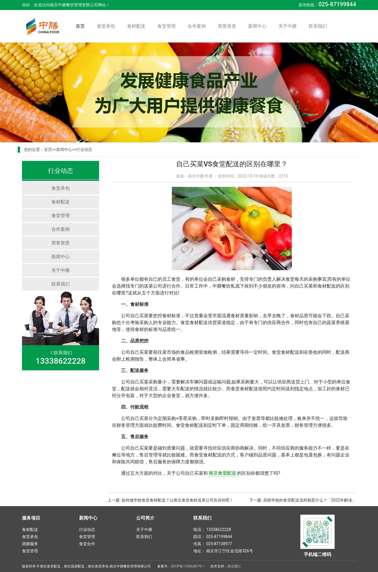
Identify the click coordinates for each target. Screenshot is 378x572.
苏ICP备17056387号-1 (188, 566)
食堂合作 (87, 543)
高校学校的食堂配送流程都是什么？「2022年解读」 (309, 500)
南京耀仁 (234, 566)
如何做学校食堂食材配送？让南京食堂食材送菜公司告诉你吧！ (178, 500)
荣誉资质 (227, 26)
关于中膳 (287, 26)
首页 (81, 26)
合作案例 (197, 26)
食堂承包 (106, 26)
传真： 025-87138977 (212, 543)
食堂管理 (166, 26)
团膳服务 (30, 543)
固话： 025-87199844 (212, 536)
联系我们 (318, 26)
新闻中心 (257, 26)
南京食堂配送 (222, 473)
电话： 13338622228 (212, 529)
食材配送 (136, 26)
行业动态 (84, 149)
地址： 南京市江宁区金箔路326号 (223, 551)
